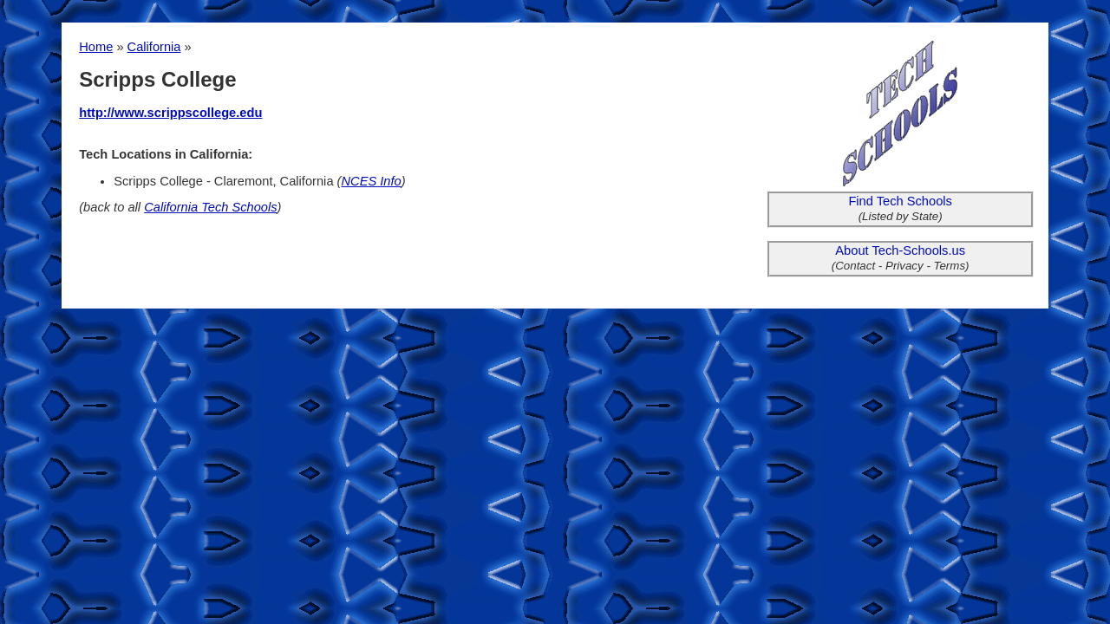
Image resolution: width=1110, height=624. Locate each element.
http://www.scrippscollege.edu (170, 113)
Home (96, 47)
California (154, 47)
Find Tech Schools (900, 201)
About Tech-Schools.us (900, 250)
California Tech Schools (210, 207)
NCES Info (372, 181)
